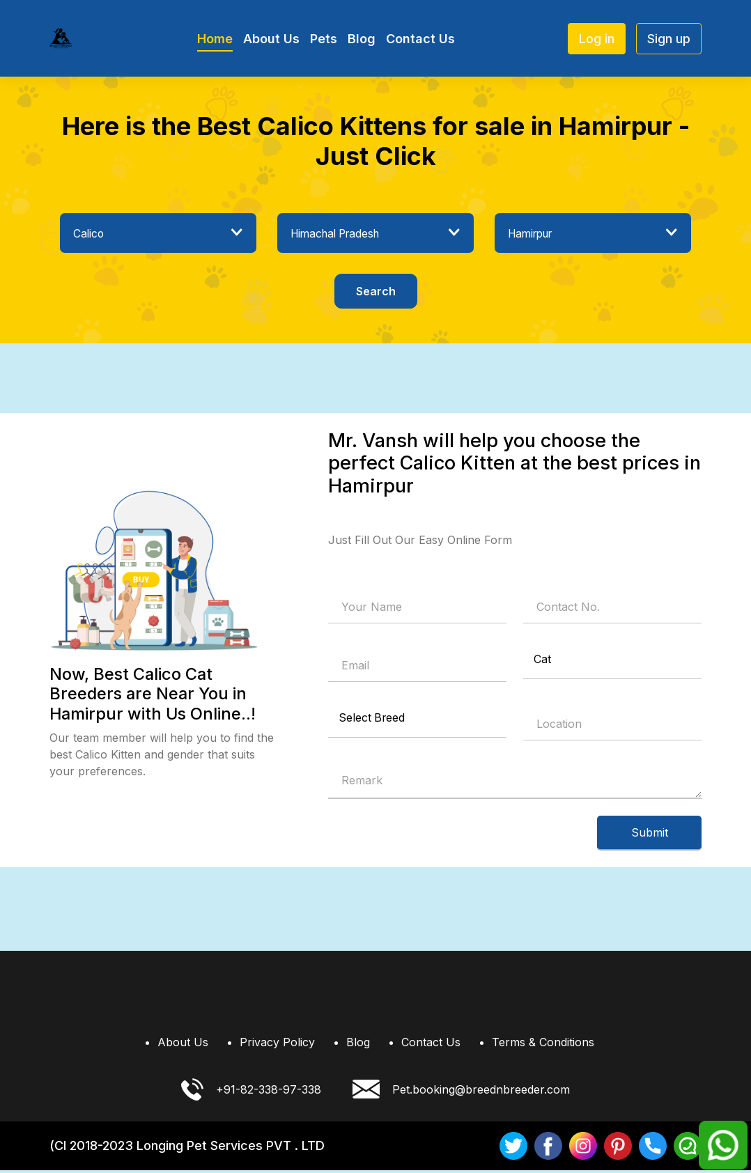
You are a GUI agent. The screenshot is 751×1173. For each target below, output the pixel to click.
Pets (323, 38)
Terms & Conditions (543, 1045)
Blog (362, 38)
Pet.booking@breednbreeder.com (461, 1091)
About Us (271, 38)
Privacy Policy (277, 1045)
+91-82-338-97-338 (251, 1092)
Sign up (668, 38)
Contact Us (420, 38)
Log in (596, 38)
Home (215, 38)
